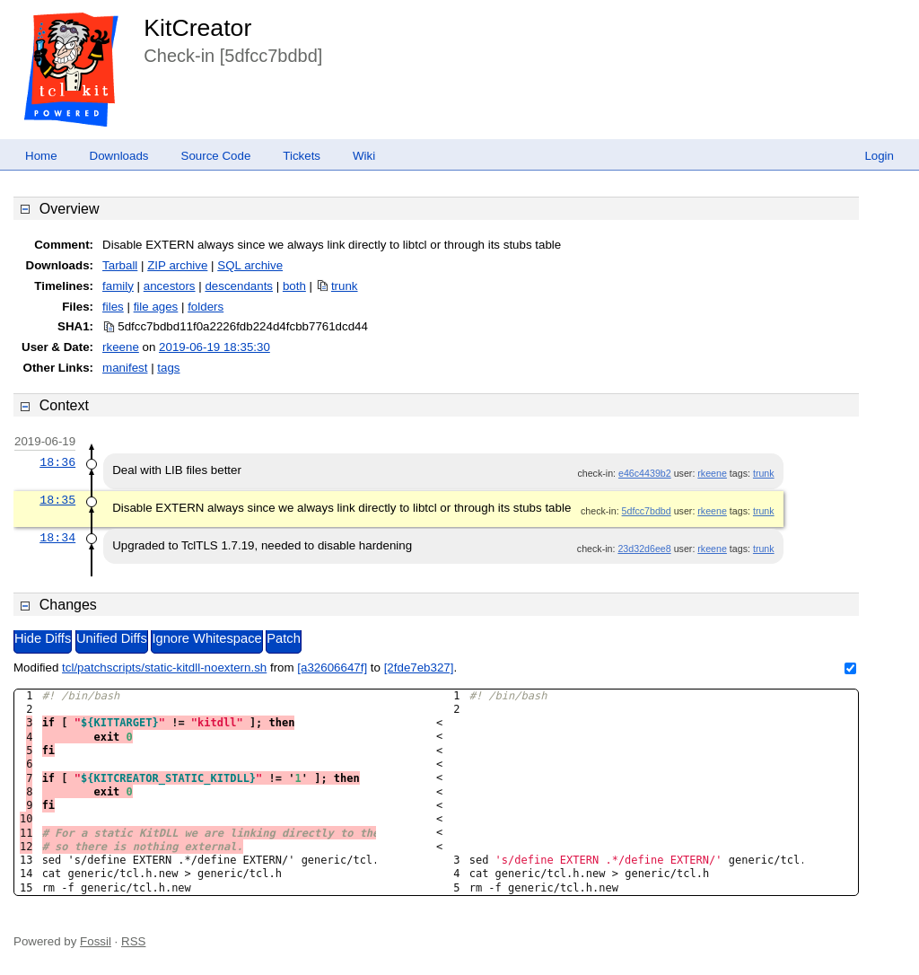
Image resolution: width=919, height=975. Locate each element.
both (294, 286)
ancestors (170, 286)
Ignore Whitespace (206, 638)
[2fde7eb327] (419, 667)
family (118, 286)
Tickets (301, 155)
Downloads (119, 155)
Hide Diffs (42, 638)
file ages (156, 306)
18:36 (57, 462)
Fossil (95, 941)
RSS (133, 941)
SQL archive (250, 265)
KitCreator (197, 27)
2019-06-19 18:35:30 (214, 347)
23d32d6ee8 (643, 548)
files (113, 306)
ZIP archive (177, 265)
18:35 (57, 500)
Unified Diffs (111, 638)
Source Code (216, 155)
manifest (124, 367)
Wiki (364, 155)
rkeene (120, 347)
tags (168, 367)
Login (879, 155)
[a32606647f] (332, 667)
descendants (239, 286)
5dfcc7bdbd (646, 510)
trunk (344, 286)
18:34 (57, 538)
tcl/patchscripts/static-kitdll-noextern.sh (164, 667)
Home (41, 155)
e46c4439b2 (644, 473)
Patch (283, 638)
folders (205, 306)
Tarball (119, 265)
